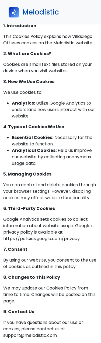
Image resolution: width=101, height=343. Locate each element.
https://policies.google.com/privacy (41, 238)
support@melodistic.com (30, 335)
